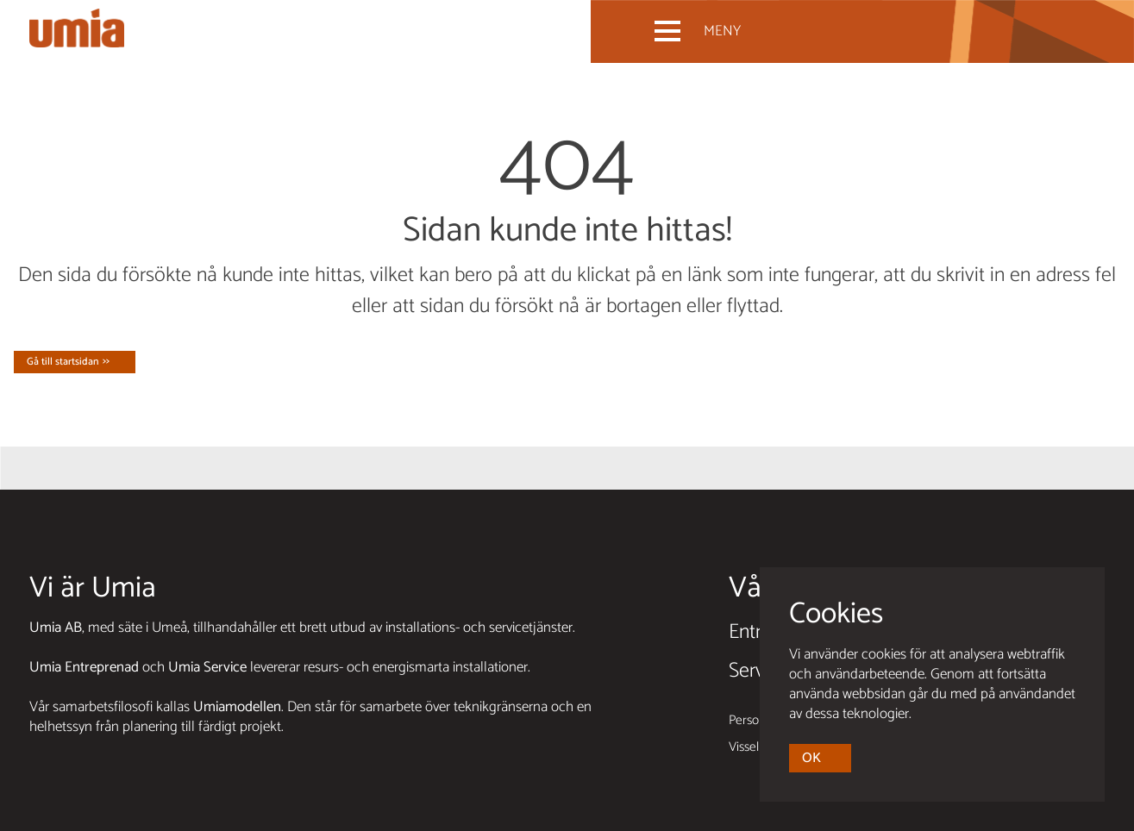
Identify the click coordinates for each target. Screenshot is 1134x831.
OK (811, 758)
